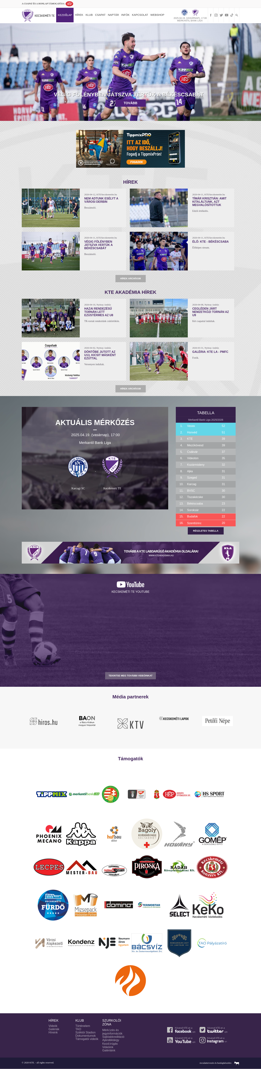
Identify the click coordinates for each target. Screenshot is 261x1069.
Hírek (79, 14)
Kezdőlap (65, 15)
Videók (53, 1025)
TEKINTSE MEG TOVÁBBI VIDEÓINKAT (130, 675)
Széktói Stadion (85, 1032)
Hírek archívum (130, 278)
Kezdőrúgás (110, 1043)
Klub (89, 14)
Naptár (113, 14)
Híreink (53, 1032)
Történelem (82, 1025)
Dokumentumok (85, 1035)
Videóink (107, 1047)
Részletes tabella (205, 530)
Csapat (100, 14)
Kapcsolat (140, 14)
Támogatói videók (86, 1039)
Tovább (130, 103)
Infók (125, 14)
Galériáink (108, 1050)
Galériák (54, 1029)
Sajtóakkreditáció (113, 1036)
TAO (78, 1029)
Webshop (157, 14)
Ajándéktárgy (110, 1040)
